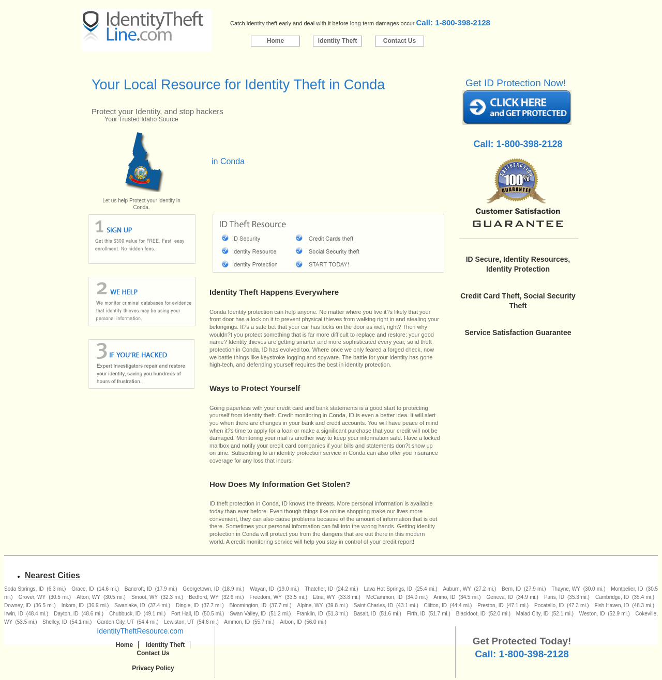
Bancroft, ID (138, 589)
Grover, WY (32, 597)
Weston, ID (592, 613)
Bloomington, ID (248, 605)
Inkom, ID (73, 605)
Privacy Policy (153, 668)
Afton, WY (88, 597)
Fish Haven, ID (611, 605)
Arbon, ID (291, 622)
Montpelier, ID (627, 589)
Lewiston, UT (179, 622)
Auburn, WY (457, 589)
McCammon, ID (384, 597)
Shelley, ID (54, 622)
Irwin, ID (13, 613)
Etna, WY (324, 597)
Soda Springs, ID (24, 589)
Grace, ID (82, 589)
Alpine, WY (310, 605)
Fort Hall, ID (185, 613)
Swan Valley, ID (248, 613)
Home (275, 40)
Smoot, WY (144, 597)
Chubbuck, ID (125, 613)
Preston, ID (490, 605)
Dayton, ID (66, 613)
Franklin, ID (309, 613)
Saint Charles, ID (374, 605)
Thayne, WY (566, 589)
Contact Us (399, 40)
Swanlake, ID (129, 605)
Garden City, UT (115, 622)
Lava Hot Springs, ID (388, 589)
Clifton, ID (435, 605)
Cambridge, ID (612, 597)
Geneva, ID (500, 597)
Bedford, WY (203, 597)
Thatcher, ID (319, 589)
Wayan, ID (262, 589)
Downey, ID (17, 605)
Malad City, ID (532, 613)
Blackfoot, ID (471, 613)
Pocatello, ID (549, 605)
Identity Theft (337, 40)
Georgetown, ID (201, 589)
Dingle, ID (187, 605)
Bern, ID (511, 589)
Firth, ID (416, 613)
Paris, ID (554, 597)
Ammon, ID (237, 622)
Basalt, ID (365, 613)
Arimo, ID (444, 597)
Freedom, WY (266, 597)
